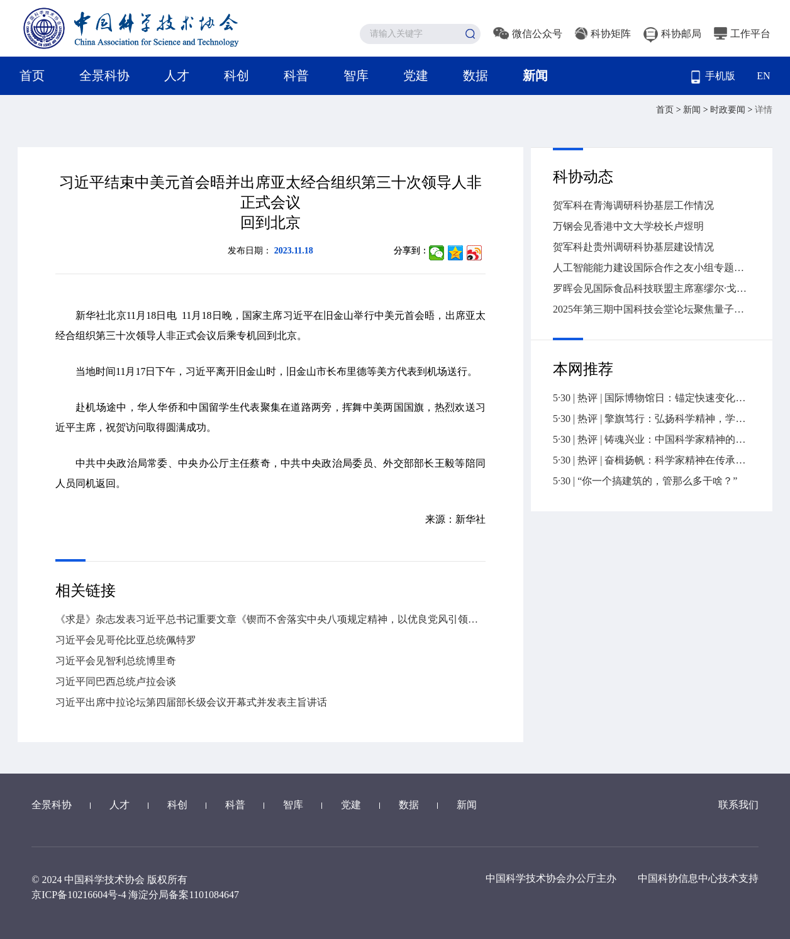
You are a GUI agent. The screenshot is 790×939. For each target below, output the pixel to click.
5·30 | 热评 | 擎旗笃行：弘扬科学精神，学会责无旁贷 (651, 418)
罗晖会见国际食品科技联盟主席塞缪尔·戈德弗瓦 (651, 288)
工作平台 (742, 33)
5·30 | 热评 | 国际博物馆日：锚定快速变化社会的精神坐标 (651, 397)
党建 (415, 75)
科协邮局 (672, 33)
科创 (236, 75)
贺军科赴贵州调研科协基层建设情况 (633, 247)
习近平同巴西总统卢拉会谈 (115, 681)
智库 (356, 75)
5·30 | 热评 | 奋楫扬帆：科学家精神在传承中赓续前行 (651, 460)
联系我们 (738, 804)
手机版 (713, 77)
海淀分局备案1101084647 (183, 894)
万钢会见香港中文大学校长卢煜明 (628, 226)
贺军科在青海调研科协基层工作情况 (633, 205)
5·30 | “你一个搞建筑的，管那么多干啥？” (645, 480)
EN (763, 75)
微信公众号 (527, 33)
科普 (296, 75)
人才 (176, 75)
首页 (32, 75)
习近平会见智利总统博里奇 (115, 660)
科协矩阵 (603, 33)
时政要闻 (729, 109)
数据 (475, 75)
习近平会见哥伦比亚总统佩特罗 (125, 640)
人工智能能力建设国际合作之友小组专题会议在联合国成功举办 (651, 267)
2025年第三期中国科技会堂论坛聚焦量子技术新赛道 (651, 309)
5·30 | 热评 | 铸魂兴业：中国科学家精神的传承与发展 (651, 439)
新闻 (535, 75)
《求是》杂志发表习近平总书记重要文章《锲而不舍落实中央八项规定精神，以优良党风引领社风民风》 (270, 619)
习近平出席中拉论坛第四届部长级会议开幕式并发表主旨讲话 (191, 702)
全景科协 (104, 75)
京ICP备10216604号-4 (78, 894)
